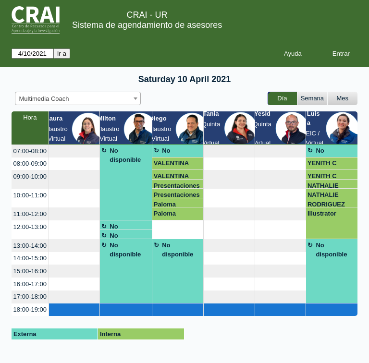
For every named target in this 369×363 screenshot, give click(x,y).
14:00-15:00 (30, 258)
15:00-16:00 (30, 271)
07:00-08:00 (30, 151)
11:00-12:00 (30, 214)
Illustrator (322, 213)
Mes (343, 98)
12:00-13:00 (30, 226)
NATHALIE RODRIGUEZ (326, 185)
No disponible (125, 155)
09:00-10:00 (30, 176)
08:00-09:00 (30, 163)
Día (282, 98)
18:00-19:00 (30, 309)
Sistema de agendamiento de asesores (147, 25)
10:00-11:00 (30, 195)
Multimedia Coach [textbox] (44, 98)
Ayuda (293, 53)
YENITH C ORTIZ (322, 164)
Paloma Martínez (166, 204)
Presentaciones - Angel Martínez (178, 185)
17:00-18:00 (30, 296)
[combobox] (78, 98)
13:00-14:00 (30, 245)
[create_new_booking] (74, 151)
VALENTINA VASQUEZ (171, 164)
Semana (312, 98)
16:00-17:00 (30, 284)
